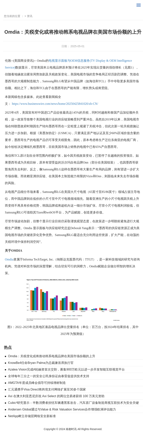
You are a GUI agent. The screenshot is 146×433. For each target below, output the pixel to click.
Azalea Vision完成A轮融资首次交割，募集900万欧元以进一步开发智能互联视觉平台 (66, 369)
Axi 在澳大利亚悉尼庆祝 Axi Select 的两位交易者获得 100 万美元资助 (56, 396)
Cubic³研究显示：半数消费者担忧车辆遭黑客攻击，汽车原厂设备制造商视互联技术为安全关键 (73, 402)
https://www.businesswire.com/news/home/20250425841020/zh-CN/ (55, 103)
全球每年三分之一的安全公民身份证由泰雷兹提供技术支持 (48, 376)
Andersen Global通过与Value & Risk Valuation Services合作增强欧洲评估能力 (62, 409)
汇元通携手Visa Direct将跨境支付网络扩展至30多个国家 (47, 389)
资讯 (29, 16)
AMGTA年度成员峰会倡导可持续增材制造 (37, 382)
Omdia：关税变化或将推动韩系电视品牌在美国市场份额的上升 (51, 356)
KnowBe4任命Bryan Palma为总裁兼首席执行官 (41, 362)
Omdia (9, 259)
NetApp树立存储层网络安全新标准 (32, 416)
